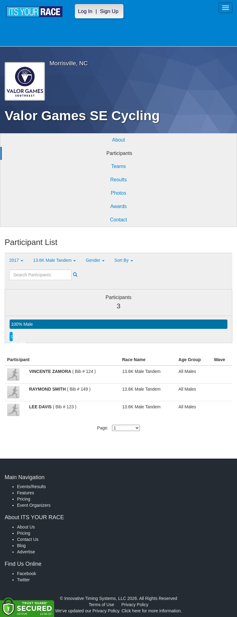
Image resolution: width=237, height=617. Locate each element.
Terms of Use (101, 604)
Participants (119, 153)
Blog (21, 545)
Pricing (23, 499)
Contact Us (27, 539)
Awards (118, 206)
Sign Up (109, 11)
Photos (118, 193)
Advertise (26, 551)
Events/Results (31, 486)
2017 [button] (16, 260)
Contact (118, 219)
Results (118, 179)
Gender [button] (95, 260)
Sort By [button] (123, 260)
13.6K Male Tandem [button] (54, 260)
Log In (85, 11)
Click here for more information (151, 610)
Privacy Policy (134, 604)
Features (25, 492)
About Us (26, 526)
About (118, 140)
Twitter (23, 579)
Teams (118, 166)
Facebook (26, 573)
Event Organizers (33, 505)
